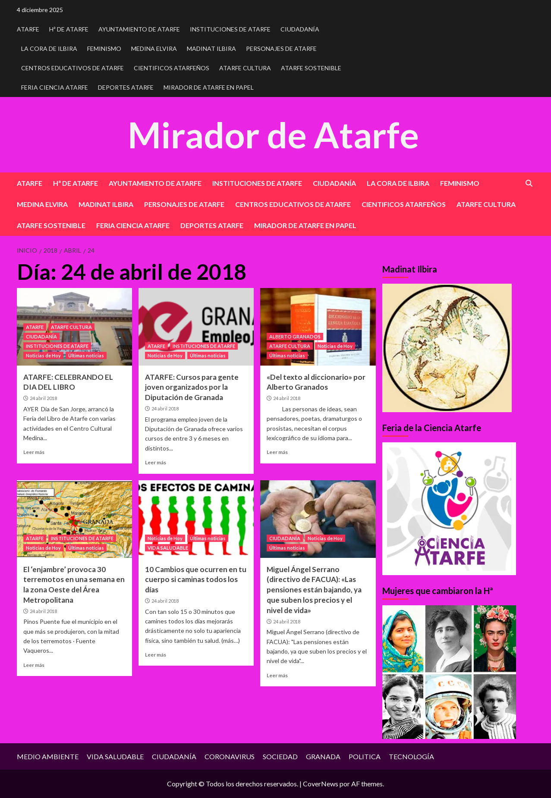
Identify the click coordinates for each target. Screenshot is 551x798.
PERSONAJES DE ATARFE (281, 48)
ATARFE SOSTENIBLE (311, 68)
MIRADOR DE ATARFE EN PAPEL (209, 87)
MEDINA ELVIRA (154, 48)
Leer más (33, 452)
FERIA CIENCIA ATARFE (54, 87)
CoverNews (320, 783)
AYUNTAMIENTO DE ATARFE (139, 29)
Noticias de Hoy (43, 355)
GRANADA (323, 756)
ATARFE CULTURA (245, 68)
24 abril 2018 (43, 398)
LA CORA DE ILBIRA (49, 48)
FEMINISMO (104, 48)
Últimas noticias (86, 355)
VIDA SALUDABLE (168, 548)
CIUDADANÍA (299, 29)
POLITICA (365, 756)
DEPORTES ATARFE (126, 87)
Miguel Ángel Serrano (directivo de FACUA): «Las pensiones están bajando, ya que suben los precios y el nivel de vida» (314, 590)
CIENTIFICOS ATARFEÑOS (171, 68)
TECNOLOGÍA (411, 756)
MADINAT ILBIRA (211, 48)
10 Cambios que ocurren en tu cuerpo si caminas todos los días (195, 580)
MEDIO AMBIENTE (48, 756)
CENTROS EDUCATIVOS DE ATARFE (72, 68)
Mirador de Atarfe (273, 134)
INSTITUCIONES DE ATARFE (230, 29)
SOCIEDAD (280, 756)
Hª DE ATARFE (68, 29)
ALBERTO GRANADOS (295, 336)
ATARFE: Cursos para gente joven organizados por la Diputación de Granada (192, 387)
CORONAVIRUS (230, 756)
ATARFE (28, 29)
